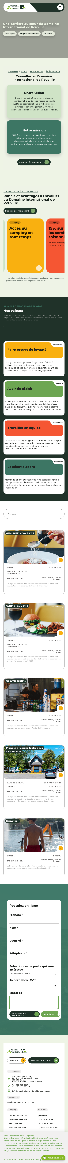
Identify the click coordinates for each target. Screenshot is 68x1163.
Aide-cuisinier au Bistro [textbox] (19, 974)
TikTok (31, 1102)
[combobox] (34, 514)
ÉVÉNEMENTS (53, 71)
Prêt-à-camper (15, 1123)
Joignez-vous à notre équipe (20, 191)
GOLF (24, 71)
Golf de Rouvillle (46, 1119)
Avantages (10, 33)
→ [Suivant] (36, 268)
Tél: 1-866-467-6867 (21, 1087)
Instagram (21, 1102)
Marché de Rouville (17, 1127)
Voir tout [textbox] (12, 514)
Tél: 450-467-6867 (20, 1085)
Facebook (11, 1102)
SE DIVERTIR (36, 71)
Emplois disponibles (29, 33)
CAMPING (13, 71)
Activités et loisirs (46, 1123)
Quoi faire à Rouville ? (48, 1127)
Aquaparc (43, 1115)
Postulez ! (48, 33)
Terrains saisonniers (18, 1115)
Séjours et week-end (18, 1119)
